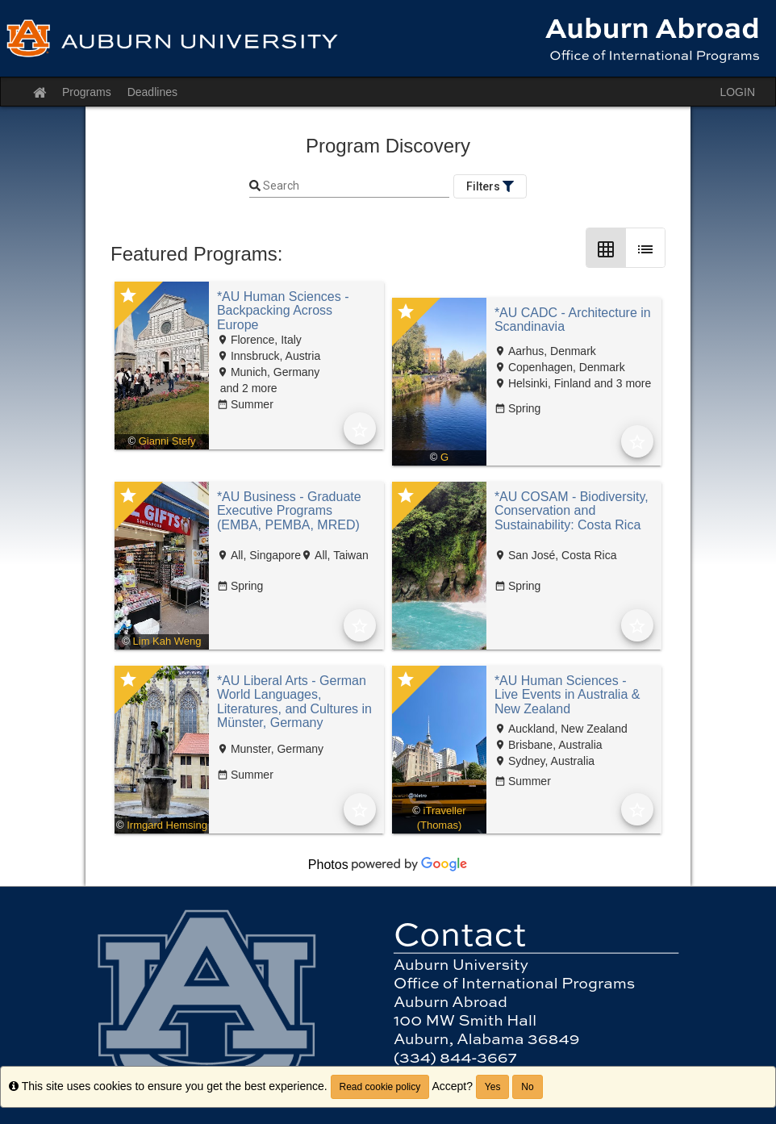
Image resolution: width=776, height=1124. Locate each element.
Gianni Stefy (167, 441)
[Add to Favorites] (360, 428)
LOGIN (737, 92)
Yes (493, 1087)
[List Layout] (645, 247)
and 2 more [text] (247, 388)
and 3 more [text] (621, 383)
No (527, 1087)
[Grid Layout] (605, 247)
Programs (86, 92)
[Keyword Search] (355, 186)
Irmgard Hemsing (167, 825)
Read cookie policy (380, 1087)
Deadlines (152, 92)
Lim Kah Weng (167, 641)
